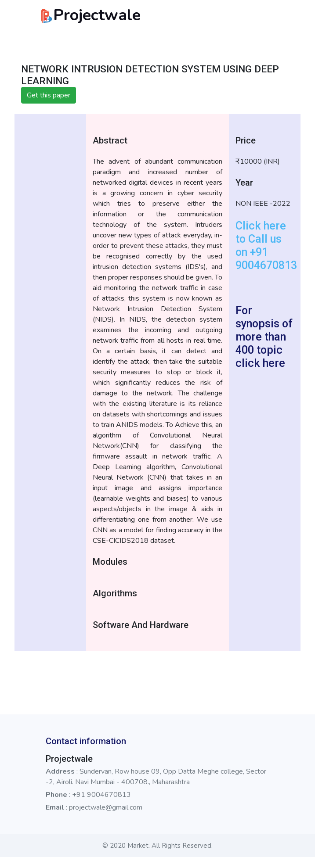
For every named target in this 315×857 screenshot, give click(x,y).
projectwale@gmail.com (105, 807)
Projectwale (90, 15)
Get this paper (48, 95)
